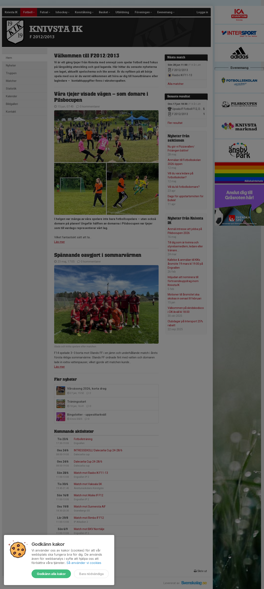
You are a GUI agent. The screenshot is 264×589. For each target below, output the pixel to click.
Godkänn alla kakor (51, 574)
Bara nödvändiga (91, 574)
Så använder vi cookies (83, 563)
